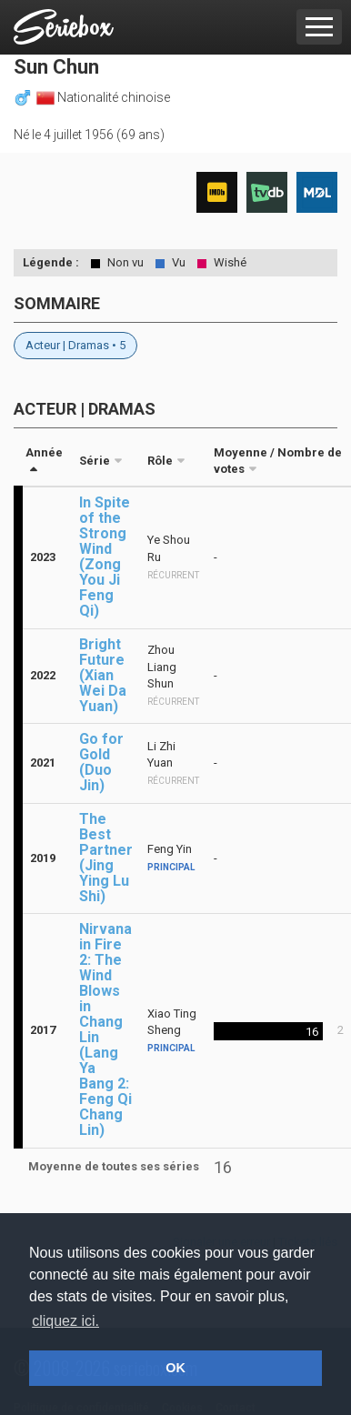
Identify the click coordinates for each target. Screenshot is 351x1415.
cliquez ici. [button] (65, 1321)
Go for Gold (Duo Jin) (101, 762)
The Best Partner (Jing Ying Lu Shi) (106, 857)
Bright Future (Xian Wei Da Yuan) (102, 675)
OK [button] (175, 1367)
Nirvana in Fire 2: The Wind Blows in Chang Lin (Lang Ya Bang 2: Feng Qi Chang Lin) (105, 1029)
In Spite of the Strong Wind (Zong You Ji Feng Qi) (104, 556)
